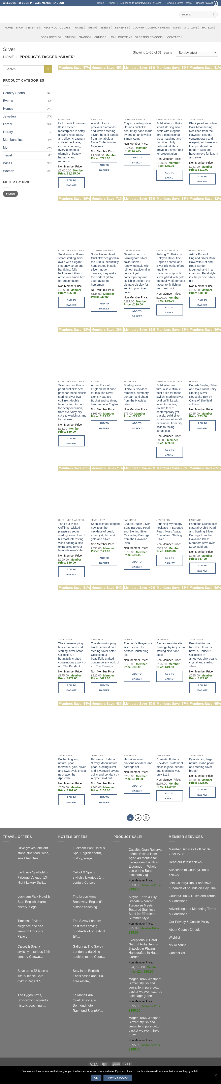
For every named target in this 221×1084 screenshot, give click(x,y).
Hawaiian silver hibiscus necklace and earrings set (138, 763)
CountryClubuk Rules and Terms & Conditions (192, 898)
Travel (79, 27)
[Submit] (214, 14)
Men (6, 147)
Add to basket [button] (71, 183)
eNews (106, 27)
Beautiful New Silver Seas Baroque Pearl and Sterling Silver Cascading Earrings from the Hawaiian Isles (137, 533)
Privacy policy (118, 1077)
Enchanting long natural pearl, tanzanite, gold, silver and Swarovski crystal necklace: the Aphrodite (72, 769)
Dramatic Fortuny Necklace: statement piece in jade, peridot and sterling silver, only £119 (169, 767)
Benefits (122, 27)
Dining (70, 37)
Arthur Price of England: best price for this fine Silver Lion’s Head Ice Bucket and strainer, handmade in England (105, 395)
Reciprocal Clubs (56, 27)
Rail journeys (121, 37)
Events (8, 100)
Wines (7, 163)
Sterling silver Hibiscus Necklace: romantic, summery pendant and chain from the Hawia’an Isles (136, 395)
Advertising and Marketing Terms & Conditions (192, 911)
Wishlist (174, 937)
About (111, 2)
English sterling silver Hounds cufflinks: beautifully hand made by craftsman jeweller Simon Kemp (138, 131)
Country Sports (14, 93)
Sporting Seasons (150, 37)
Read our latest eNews (185, 862)
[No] (215, 1076)
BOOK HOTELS (51, 37)
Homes (8, 108)
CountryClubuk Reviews (151, 27)
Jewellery (10, 116)
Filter (10, 193)
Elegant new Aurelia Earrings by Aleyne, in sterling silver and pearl (170, 649)
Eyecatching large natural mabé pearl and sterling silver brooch (201, 765)
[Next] (146, 817)
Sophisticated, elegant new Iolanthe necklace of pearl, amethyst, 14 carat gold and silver (105, 531)
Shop (93, 27)
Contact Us (177, 953)
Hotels (208, 27)
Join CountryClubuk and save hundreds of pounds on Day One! (193, 885)
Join (177, 27)
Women (8, 171)
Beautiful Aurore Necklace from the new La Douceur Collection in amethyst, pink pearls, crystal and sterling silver (203, 655)
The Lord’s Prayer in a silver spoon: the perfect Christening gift (138, 649)
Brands (85, 37)
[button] (207, 3)
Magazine (191, 27)
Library (8, 132)
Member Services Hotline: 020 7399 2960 (190, 851)
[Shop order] (197, 53)
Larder (7, 124)
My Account (177, 945)
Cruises (101, 37)
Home (100, 2)
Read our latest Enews (178, 2)
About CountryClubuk (184, 929)
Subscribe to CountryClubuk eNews (140, 2)
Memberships (13, 139)
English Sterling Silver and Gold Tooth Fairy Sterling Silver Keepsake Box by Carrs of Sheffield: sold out (203, 395)
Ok (96, 1077)
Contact (174, 37)
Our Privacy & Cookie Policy (189, 922)
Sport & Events (28, 27)
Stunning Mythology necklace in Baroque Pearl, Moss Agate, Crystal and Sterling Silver (169, 531)
